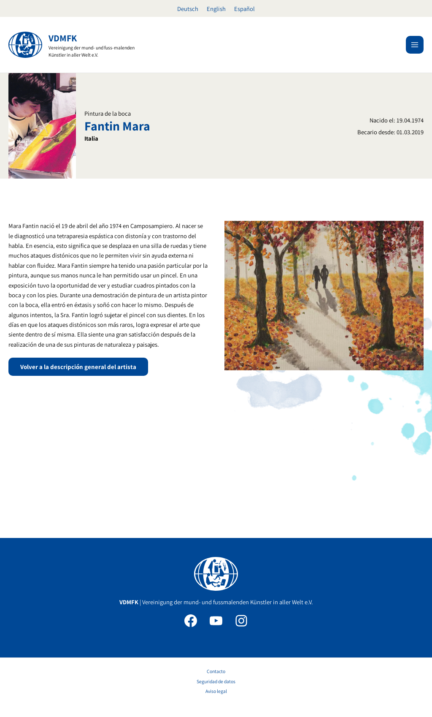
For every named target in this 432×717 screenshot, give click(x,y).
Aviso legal (216, 691)
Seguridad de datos (216, 681)
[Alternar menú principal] (415, 45)
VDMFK (63, 38)
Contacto (216, 671)
